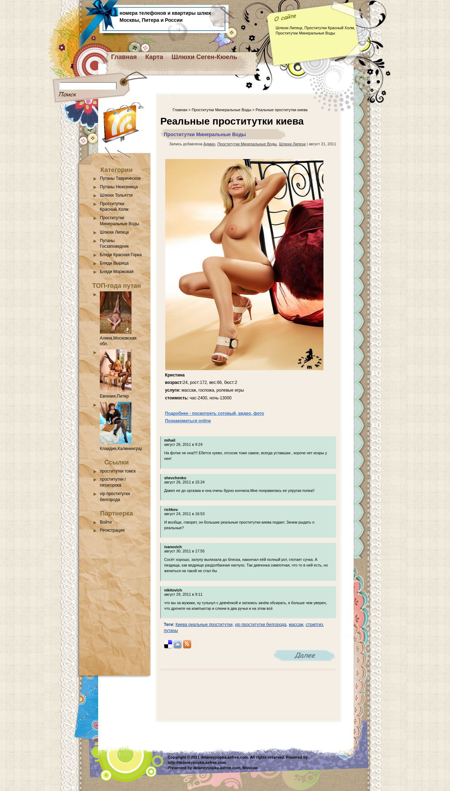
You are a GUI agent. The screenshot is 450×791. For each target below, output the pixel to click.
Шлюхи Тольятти (116, 195)
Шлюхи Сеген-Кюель (204, 57)
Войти (106, 522)
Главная (124, 57)
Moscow (250, 768)
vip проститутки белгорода (261, 624)
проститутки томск (118, 471)
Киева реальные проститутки (203, 624)
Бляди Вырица (114, 263)
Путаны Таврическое (120, 178)
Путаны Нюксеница (119, 186)
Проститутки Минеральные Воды (221, 110)
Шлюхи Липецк (114, 232)
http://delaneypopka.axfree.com (197, 762)
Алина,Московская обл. (118, 338)
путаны (171, 630)
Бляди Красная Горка (121, 254)
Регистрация (112, 530)
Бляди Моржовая (117, 271)
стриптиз (314, 624)
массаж (296, 624)
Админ (209, 144)
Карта (154, 57)
